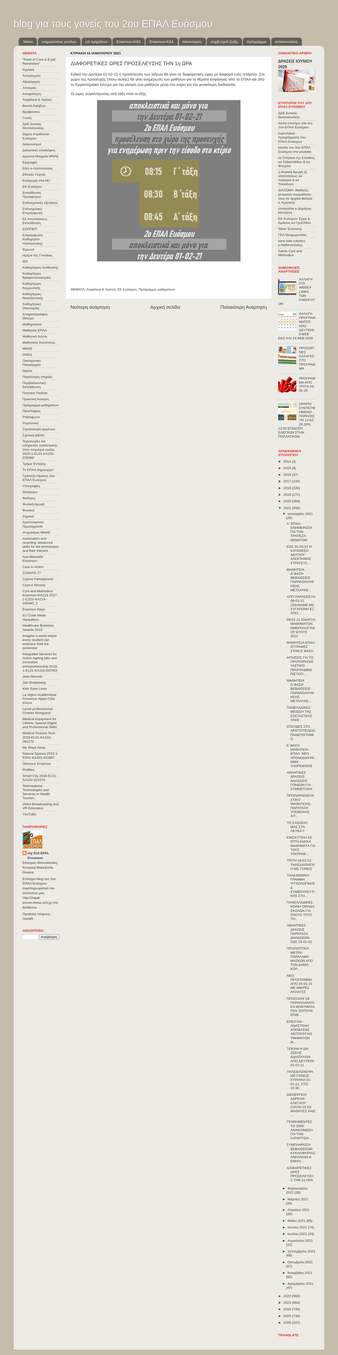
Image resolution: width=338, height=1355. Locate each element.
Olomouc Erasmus (36, 764)
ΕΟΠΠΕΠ (29, 229)
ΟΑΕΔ (27, 354)
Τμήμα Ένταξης (34, 464)
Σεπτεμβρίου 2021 (301, 1251)
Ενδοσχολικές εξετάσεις (40, 203)
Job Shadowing (34, 682)
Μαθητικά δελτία (34, 336)
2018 (287, 488)
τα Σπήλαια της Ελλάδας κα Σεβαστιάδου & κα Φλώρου (296, 162)
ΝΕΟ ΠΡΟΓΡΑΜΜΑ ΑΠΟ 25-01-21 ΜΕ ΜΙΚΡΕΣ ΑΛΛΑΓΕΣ (299, 984)
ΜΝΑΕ (27, 348)
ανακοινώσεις (286, 41)
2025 (287, 1316)
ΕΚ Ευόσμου (127, 289)
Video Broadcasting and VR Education (40, 806)
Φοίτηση (28, 498)
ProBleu (28, 770)
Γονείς (27, 118)
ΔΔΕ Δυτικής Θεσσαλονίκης (33, 126)
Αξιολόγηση (31, 82)
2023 (287, 1302)
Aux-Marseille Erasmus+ (32, 559)
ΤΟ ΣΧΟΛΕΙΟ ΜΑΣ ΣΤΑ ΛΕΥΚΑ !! (297, 827)
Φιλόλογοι (29, 492)
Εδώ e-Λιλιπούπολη (37, 168)
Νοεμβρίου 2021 (299, 1273)
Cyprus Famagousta (37, 579)
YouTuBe (29, 814)
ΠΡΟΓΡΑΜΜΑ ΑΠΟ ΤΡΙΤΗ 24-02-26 (307, 384)
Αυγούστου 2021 (300, 1241)
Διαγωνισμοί (31, 144)
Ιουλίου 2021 (297, 1234)
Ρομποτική (30, 423)
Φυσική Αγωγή (33, 504)
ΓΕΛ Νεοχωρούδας (292, 235)
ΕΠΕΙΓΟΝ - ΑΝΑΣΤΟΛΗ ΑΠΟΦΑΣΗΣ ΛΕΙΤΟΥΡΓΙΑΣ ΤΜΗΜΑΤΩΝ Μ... (299, 1032)
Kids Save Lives (34, 689)
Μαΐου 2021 (296, 1221)
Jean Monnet (32, 676)
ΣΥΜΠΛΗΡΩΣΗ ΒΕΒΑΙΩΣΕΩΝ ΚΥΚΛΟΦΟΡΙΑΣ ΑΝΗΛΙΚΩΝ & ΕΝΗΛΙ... (301, 1153)
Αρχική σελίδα (165, 307)
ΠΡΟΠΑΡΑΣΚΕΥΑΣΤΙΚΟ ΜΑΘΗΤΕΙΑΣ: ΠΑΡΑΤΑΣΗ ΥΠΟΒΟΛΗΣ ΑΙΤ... (300, 806)
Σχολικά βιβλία (33, 435)
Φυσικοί (28, 510)
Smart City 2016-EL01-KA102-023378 (39, 778)
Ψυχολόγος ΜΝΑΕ (36, 532)
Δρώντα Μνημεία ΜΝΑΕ (40, 156)
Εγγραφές (29, 162)
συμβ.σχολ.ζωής (224, 41)
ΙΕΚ (25, 261)
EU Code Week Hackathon (34, 617)
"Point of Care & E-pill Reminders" (38, 61)
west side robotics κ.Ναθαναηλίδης (291, 243)
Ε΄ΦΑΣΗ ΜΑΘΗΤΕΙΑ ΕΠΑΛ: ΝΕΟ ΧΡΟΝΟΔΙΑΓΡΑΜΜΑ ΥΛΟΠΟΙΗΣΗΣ (301, 756)
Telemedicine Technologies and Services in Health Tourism (36, 792)
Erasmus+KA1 (161, 41)
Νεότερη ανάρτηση (90, 307)
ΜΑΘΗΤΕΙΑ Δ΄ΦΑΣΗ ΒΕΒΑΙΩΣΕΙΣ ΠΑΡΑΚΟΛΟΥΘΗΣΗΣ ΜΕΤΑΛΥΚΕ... (300, 580)
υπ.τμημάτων (96, 41)
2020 (287, 501)
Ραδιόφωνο (31, 417)
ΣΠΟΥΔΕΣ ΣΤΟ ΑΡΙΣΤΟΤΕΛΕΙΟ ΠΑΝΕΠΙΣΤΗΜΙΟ (301, 733)
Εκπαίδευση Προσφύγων (31, 195)
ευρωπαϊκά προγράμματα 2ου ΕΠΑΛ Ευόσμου (292, 137)
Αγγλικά (28, 70)
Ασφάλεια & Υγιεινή (100, 289)
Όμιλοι (27, 371)
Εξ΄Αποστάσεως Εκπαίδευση (34, 221)
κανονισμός (192, 41)
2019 (287, 494)
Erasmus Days (33, 609)
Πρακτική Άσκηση (35, 399)
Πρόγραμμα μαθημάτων (157, 289)
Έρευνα (28, 249)
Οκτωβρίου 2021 (300, 1262)
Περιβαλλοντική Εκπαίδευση (34, 385)
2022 (287, 1296)
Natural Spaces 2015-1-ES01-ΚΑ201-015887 (40, 755)
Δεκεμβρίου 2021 (300, 1284)
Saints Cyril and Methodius (290, 253)
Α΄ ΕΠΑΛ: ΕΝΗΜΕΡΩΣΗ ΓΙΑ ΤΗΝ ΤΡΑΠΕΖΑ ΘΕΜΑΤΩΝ (299, 532)
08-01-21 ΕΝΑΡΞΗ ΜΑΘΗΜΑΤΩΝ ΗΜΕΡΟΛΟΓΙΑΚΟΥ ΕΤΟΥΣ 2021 (301, 628)
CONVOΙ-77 (31, 573)
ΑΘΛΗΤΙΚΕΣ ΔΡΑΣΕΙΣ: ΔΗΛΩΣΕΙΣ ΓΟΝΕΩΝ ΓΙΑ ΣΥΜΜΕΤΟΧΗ (299, 781)
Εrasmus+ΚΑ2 (128, 41)
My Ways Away (33, 747)
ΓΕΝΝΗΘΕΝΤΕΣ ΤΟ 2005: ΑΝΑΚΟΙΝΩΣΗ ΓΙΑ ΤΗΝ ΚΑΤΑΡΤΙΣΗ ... (300, 1130)
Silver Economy (290, 229)
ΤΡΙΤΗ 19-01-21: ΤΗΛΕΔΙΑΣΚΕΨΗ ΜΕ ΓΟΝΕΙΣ (301, 864)
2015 (287, 468)
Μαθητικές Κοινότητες (38, 342)
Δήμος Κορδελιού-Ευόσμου (36, 136)
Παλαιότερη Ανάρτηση (243, 307)
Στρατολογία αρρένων (38, 429)
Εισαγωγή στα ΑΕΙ (36, 180)
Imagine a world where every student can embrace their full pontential (39, 642)
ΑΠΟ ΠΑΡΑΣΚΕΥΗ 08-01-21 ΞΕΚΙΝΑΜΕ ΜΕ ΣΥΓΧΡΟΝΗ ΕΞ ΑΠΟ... (301, 605)
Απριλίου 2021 (298, 1210)
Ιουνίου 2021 (297, 1227)
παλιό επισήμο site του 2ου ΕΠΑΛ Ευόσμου (295, 125)
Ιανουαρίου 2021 (300, 514)
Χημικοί (28, 516)
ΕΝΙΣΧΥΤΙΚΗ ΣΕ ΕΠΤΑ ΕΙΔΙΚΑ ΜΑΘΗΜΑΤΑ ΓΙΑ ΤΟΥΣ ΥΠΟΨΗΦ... (301, 846)
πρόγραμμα (256, 41)
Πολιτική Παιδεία (34, 393)
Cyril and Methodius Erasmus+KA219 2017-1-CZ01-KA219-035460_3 (40, 597)
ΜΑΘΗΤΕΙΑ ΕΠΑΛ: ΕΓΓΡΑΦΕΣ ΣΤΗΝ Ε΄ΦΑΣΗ (301, 647)
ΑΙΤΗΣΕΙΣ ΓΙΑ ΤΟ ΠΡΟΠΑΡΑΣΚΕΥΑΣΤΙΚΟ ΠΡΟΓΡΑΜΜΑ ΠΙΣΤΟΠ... (300, 666)
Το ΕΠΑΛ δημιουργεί (37, 470)
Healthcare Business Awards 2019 (38, 627)
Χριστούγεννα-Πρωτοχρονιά (33, 524)
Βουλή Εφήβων (34, 106)
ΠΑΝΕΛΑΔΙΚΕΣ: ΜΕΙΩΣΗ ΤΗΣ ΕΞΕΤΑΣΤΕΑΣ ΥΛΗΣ (299, 714)
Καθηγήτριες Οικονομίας (31, 306)
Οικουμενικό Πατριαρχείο (31, 363)
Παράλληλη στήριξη (37, 377)
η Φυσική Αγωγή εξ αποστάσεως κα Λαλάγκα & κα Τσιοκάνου (292, 178)
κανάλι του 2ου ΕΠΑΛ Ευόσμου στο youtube (294, 149)
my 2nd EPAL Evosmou (38, 855)
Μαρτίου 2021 (298, 1199)
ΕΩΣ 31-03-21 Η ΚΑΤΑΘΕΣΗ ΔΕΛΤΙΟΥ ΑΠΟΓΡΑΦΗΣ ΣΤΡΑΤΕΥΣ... (299, 555)
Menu (28, 41)
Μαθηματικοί (31, 324)
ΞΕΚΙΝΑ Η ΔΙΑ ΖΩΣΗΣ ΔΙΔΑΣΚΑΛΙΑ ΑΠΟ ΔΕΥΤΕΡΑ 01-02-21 (300, 1057)
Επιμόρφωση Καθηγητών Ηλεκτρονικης (32, 239)
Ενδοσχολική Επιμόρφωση (32, 211)
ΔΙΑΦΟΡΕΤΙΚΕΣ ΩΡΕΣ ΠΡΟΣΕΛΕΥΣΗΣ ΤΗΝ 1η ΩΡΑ (300, 1174)
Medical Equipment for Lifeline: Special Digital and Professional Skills (39, 723)
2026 (287, 1322)
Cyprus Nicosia (33, 585)
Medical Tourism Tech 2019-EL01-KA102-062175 (38, 737)
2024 (287, 1309)
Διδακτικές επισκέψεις (38, 150)
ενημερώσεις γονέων (59, 41)
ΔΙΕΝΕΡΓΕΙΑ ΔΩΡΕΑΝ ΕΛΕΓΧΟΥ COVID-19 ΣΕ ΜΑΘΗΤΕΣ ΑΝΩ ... (301, 1105)
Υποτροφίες (31, 486)
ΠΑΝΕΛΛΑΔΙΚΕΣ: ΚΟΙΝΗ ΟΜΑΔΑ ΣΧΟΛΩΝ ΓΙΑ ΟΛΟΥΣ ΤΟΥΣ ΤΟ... (300, 910)
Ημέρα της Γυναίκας (37, 255)
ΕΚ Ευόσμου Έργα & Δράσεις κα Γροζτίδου (294, 221)
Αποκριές (29, 88)
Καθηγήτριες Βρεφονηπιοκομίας (36, 275)
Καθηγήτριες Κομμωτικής (31, 286)
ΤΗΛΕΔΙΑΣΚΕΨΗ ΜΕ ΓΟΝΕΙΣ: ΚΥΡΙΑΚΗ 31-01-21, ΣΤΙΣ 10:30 (300, 1080)
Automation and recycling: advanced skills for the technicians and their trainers (40, 545)
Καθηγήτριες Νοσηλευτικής (32, 296)
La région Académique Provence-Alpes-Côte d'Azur (39, 699)
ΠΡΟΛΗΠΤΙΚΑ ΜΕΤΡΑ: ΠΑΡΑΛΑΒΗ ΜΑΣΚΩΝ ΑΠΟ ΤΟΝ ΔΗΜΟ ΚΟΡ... (300, 958)
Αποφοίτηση (31, 94)
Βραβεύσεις (31, 112)
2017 (287, 481)
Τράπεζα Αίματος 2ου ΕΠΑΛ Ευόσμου (38, 478)
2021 (287, 508)
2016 (287, 475)
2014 (287, 461)
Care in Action (33, 567)
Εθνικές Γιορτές (34, 174)
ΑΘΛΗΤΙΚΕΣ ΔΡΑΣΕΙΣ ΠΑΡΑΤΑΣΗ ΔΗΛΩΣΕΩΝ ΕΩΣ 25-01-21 (299, 933)
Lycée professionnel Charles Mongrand (37, 711)
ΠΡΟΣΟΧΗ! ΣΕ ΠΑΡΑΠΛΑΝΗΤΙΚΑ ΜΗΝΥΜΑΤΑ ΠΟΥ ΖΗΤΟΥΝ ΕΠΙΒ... (301, 1007)
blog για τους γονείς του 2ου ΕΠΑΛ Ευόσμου (113, 23)
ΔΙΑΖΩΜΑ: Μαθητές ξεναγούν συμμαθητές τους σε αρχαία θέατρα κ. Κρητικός (295, 196)
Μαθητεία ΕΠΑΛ (34, 330)
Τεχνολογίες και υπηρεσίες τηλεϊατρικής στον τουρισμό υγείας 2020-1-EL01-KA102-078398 (40, 449)
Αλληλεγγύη (31, 76)
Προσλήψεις (31, 411)
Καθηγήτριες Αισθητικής (40, 267)
